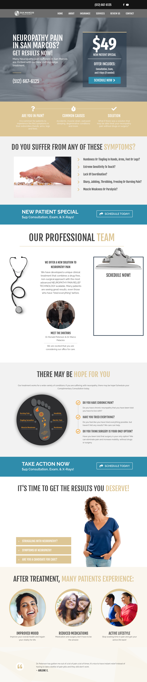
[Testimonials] (83, 667)
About (71, 13)
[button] (105, 80)
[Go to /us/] (60, 314)
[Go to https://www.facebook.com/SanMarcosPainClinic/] (123, 5)
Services (100, 13)
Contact (130, 13)
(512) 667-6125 (103, 4)
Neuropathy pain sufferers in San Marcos (44, 58)
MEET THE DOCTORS (61, 333)
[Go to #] (127, 5)
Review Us (115, 13)
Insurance (85, 13)
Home (60, 13)
